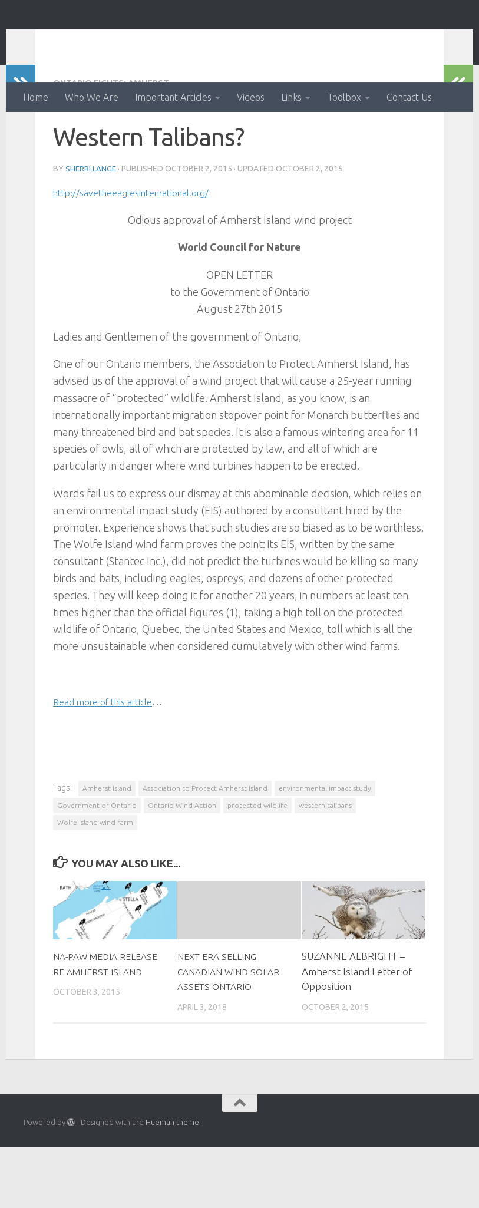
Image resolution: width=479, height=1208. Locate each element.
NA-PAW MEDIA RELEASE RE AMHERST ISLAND (106, 1017)
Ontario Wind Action (141, 41)
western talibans (325, 852)
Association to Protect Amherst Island (205, 835)
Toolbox (344, 97)
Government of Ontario (97, 852)
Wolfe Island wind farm (95, 869)
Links (291, 97)
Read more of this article (110, 748)
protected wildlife (257, 852)
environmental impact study (325, 835)
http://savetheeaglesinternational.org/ (143, 239)
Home (35, 97)
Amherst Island (106, 835)
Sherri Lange (91, 215)
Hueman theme (172, 1184)
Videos (251, 97)
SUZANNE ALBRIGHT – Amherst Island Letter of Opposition (357, 1017)
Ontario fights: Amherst (118, 129)
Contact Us (409, 97)
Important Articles (173, 97)
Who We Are (91, 97)
